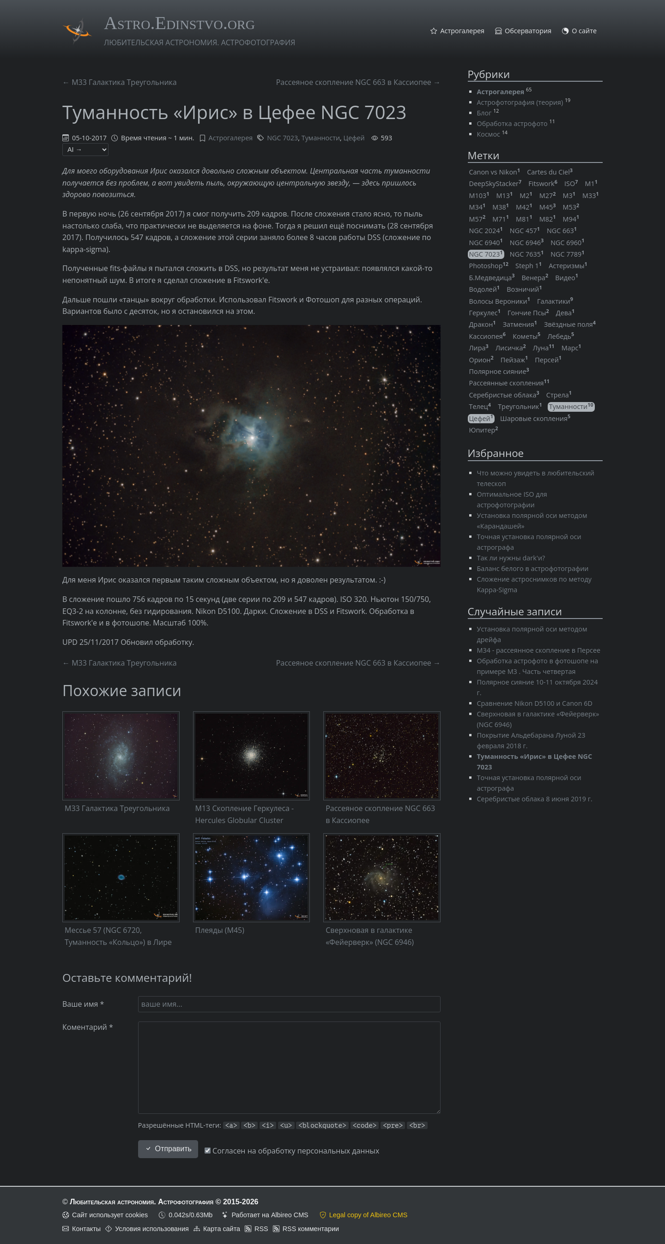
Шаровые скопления (535, 418)
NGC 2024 (486, 230)
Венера (535, 277)
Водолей (484, 289)
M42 (524, 207)
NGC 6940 (486, 242)
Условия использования (152, 1228)
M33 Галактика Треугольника (117, 808)
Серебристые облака (504, 395)
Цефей (354, 137)
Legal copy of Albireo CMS (368, 1215)
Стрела (559, 395)
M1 (591, 183)
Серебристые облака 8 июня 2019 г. (534, 798)
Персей (548, 359)
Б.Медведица (492, 277)
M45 (547, 207)
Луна (544, 347)
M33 (590, 195)
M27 (547, 195)
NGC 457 (525, 230)
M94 (571, 219)
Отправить (168, 1149)
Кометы (526, 336)
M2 (526, 195)
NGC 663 (562, 230)
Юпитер (483, 430)
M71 (500, 219)
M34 (477, 207)
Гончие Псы (528, 312)
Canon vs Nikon (494, 172)
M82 (547, 219)
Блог (484, 112)
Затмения (520, 324)
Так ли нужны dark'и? (511, 557)
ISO (571, 183)
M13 (504, 195)
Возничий (524, 289)
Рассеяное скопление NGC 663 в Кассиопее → (358, 82)
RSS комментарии (311, 1228)
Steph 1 (528, 265)
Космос (488, 134)
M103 (479, 195)
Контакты (86, 1228)
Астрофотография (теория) (520, 102)
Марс (571, 347)
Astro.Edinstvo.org (179, 22)
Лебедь (560, 336)
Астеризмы (568, 265)
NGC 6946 (527, 242)
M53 (571, 207)
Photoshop (488, 265)
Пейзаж (514, 359)
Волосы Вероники (499, 301)
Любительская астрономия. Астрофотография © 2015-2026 (164, 1202)
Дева (565, 312)
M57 (477, 219)
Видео (566, 277)
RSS (261, 1228)
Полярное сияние (499, 371)
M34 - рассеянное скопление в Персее (539, 650)
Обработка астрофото (512, 123)
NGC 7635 (527, 254)
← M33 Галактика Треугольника (119, 82)
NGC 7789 (567, 254)
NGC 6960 (567, 242)
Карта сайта (221, 1228)
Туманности (321, 137)
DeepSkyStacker (495, 183)
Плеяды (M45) (219, 930)
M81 (524, 219)
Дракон (482, 324)
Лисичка (511, 347)
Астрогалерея (462, 31)
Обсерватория (528, 31)
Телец (480, 406)
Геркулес (485, 312)
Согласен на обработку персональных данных (292, 1151)
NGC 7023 (282, 137)
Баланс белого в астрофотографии (533, 568)
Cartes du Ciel (550, 172)
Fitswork (542, 183)
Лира (479, 347)
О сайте (584, 31)
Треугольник (520, 406)
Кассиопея (487, 336)
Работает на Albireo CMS (269, 1215)
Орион (481, 359)
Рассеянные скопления (509, 383)
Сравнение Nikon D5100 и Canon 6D (534, 703)
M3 (569, 195)
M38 (500, 207)
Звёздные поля (570, 324)
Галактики (555, 301)
